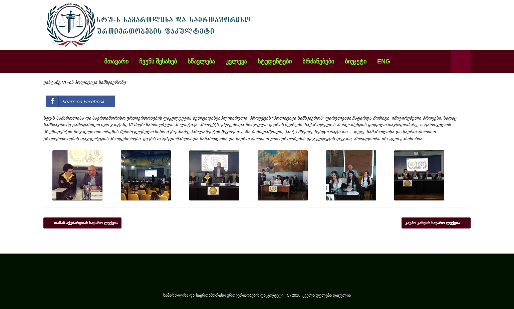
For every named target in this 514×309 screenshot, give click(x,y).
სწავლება (201, 61)
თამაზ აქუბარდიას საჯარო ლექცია (82, 223)
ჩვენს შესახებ (158, 61)
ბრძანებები (318, 61)
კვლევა (236, 61)
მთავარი (116, 61)
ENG (383, 61)
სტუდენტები (275, 61)
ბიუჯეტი (355, 61)
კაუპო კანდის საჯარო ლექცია (436, 223)
